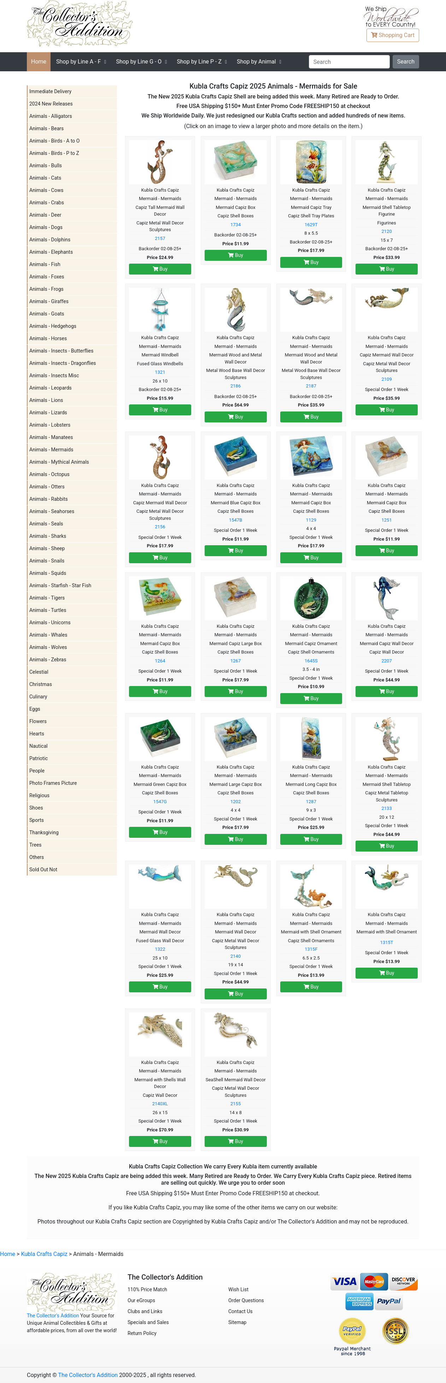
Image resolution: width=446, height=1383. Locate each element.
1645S (311, 660)
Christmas (40, 684)
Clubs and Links (145, 1311)
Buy (160, 269)
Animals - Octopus (49, 474)
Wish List (238, 1289)
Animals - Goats (46, 314)
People (37, 771)
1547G (160, 801)
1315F (311, 949)
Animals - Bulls (45, 165)
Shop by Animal (256, 61)
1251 (387, 520)
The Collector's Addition (53, 1315)
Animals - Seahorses (51, 511)
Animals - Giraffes (49, 301)
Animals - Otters (47, 486)
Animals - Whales (48, 635)
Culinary (38, 696)
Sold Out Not (43, 869)
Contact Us (240, 1311)
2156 (160, 526)
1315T (386, 942)
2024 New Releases (51, 104)
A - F (78, 61)
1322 (160, 949)
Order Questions (246, 1300)
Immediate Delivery (50, 91)
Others (36, 857)
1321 (160, 372)
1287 (311, 801)
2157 (160, 238)
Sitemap (237, 1322)
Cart (393, 35)
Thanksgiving (44, 832)
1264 (160, 660)
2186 (235, 386)
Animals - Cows (46, 190)
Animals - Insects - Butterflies (61, 351)
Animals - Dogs (46, 227)
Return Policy (142, 1333)
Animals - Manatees (51, 437)
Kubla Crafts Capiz (44, 1254)
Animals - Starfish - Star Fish (60, 585)
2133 (387, 808)
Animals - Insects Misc (54, 375)
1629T (311, 224)
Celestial (38, 672)
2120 (387, 231)
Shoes (36, 808)
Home (38, 61)
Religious (39, 795)
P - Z (199, 61)
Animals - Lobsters (49, 425)
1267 (235, 660)
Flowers (38, 721)
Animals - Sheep (47, 548)
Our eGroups (141, 1300)
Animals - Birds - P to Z (54, 153)
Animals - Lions (46, 400)
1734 (235, 224)
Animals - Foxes (46, 276)
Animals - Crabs (46, 202)
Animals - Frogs (46, 289)
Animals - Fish (44, 264)
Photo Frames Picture (53, 783)
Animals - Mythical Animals (59, 462)
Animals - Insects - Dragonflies (62, 363)
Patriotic (38, 758)
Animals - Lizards (48, 412)
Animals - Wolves (48, 647)
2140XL (160, 1103)
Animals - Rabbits (48, 499)
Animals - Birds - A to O (54, 141)
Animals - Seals (46, 524)
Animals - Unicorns (50, 622)
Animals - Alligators (50, 116)
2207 (387, 660)
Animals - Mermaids (51, 449)
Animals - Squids (47, 573)
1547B (235, 520)
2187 (311, 386)
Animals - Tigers (47, 598)
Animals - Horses (48, 338)
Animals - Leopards (50, 388)
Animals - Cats (45, 178)
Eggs (34, 709)
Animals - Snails (46, 561)
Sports (36, 820)
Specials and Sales (148, 1322)
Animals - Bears (46, 128)
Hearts (36, 733)
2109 (387, 379)
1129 (311, 520)
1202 (235, 801)
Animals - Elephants (51, 252)
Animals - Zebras (47, 659)
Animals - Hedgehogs (52, 326)
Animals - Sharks (47, 536)
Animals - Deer (45, 215)
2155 (235, 1103)
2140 (235, 956)
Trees (35, 845)
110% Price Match (147, 1289)
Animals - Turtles (47, 610)
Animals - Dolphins (49, 239)
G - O (139, 61)
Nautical (38, 746)
